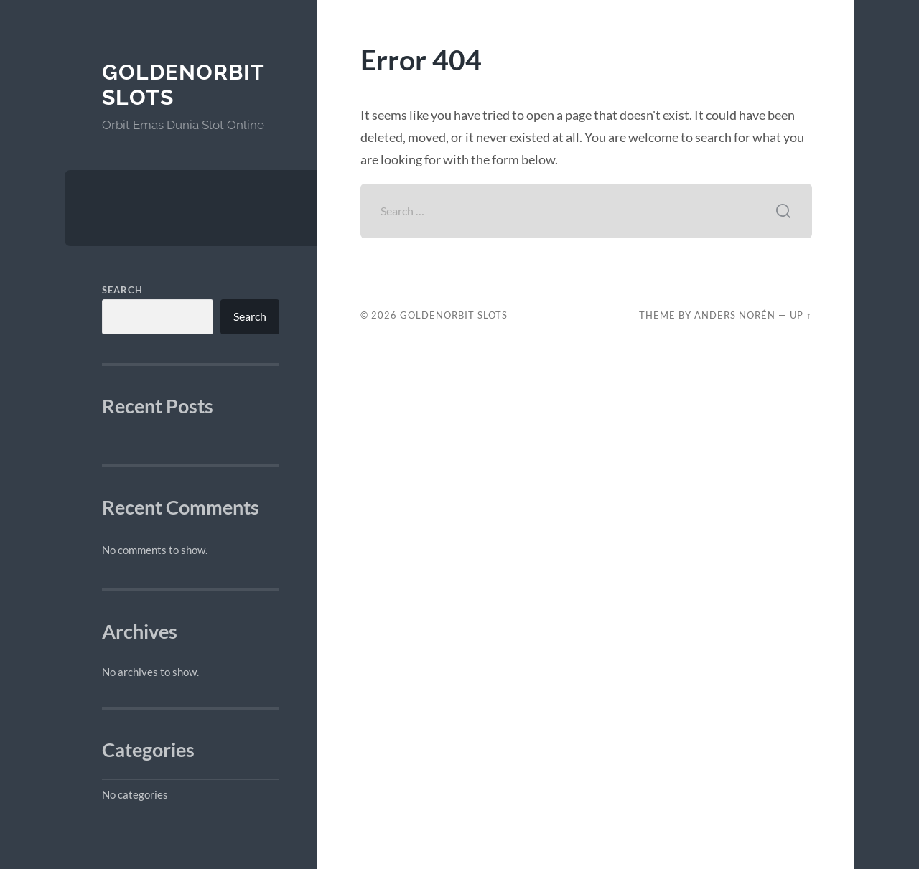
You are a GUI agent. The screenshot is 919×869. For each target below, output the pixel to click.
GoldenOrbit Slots (454, 315)
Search (122, 290)
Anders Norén (734, 315)
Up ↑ (800, 315)
